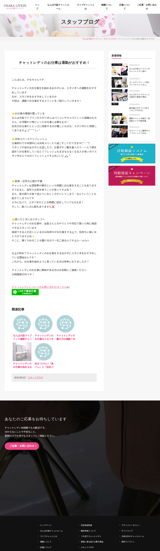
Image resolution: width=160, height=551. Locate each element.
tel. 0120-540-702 (18, 501)
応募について (124, 7)
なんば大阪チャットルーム (58, 7)
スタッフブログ (35, 377)
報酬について (106, 7)
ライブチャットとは (85, 7)
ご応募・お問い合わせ (147, 7)
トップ (37, 7)
